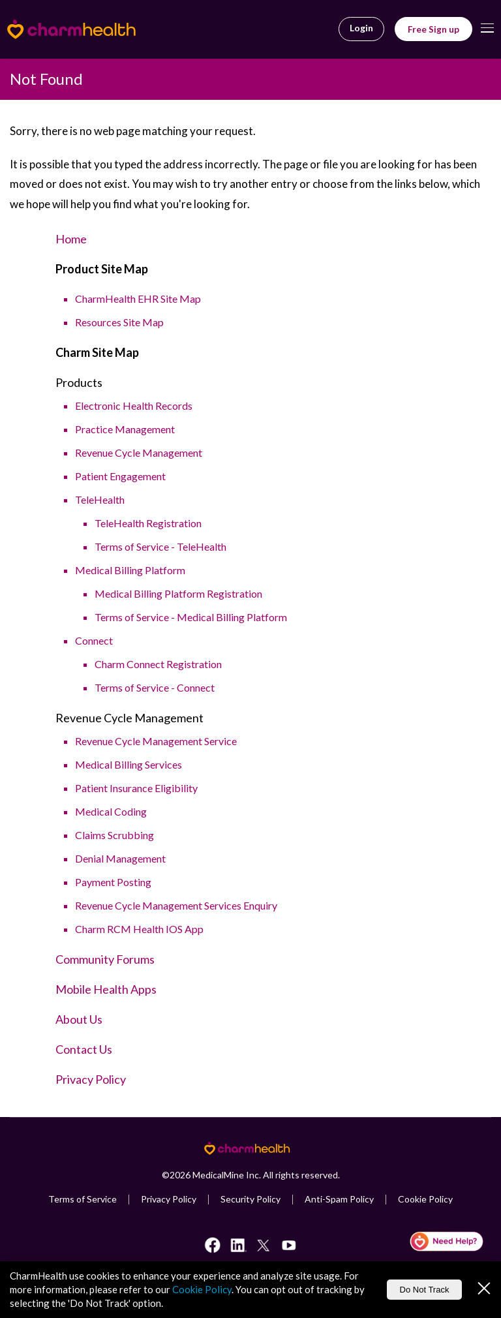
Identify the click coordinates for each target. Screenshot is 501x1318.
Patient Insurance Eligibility (136, 788)
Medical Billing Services (128, 764)
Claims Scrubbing (114, 835)
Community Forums (105, 959)
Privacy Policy (90, 1079)
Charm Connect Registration (158, 664)
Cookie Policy (425, 1198)
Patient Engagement (120, 476)
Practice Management (125, 429)
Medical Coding (111, 811)
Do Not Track (424, 1290)
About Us (78, 1019)
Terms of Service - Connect (155, 687)
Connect (94, 640)
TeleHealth (100, 499)
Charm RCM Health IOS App (139, 929)
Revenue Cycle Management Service (156, 741)
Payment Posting (113, 882)
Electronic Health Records (133, 405)
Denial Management (120, 858)
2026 (180, 1174)
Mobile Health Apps (106, 989)
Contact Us (83, 1049)
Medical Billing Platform (130, 570)
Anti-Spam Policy (339, 1198)
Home (71, 239)
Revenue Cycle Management (138, 452)
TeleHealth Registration (148, 523)
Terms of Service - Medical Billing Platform (191, 617)
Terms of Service (82, 1198)
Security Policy (250, 1198)
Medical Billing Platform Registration (178, 593)
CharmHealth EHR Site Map (138, 298)
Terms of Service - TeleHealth (160, 546)
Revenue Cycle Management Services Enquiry (176, 905)
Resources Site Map (119, 322)
